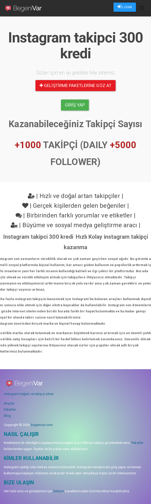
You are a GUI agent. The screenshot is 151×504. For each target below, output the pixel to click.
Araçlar (9, 403)
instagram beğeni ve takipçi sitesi (29, 394)
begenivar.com (42, 425)
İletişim (58, 491)
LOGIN (125, 6)
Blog (7, 416)
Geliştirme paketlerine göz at (75, 85)
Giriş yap (75, 104)
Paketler (10, 409)
